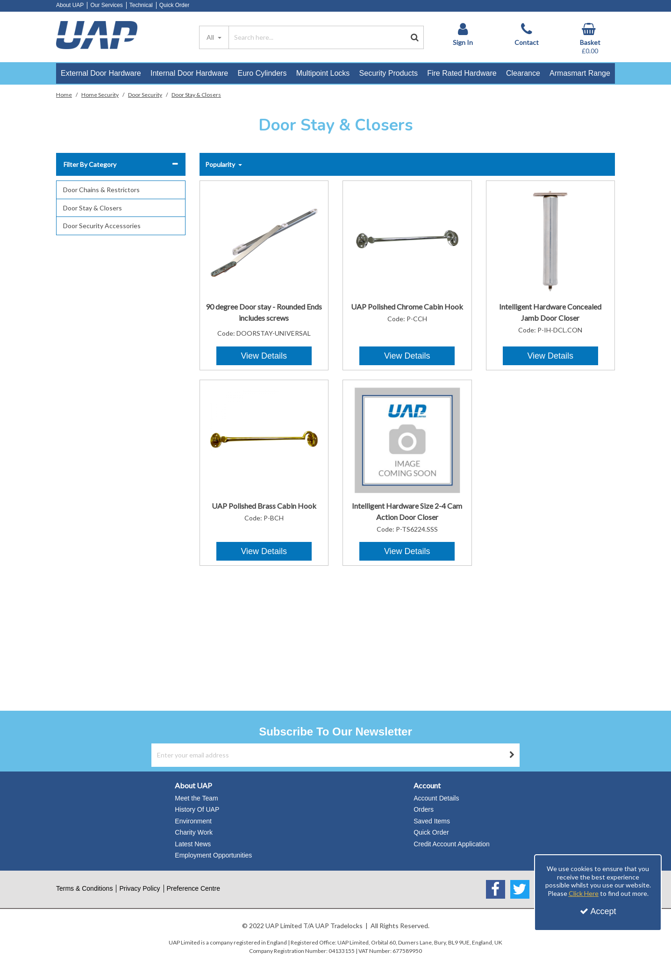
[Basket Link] (590, 39)
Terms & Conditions (84, 888)
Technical (141, 5)
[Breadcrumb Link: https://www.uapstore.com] (64, 94)
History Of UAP (197, 809)
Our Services (106, 5)
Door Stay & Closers (92, 208)
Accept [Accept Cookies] (598, 911)
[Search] (317, 37)
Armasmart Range (580, 73)
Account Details (436, 798)
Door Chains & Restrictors (101, 190)
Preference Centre (193, 888)
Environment (193, 821)
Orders (424, 809)
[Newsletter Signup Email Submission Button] (512, 755)
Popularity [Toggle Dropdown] (220, 164)
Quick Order (174, 5)
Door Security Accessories (102, 226)
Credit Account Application (452, 844)
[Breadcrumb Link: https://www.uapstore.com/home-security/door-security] (145, 94)
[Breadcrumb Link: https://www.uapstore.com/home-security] (100, 94)
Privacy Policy (139, 888)
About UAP (70, 5)
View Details (264, 356)
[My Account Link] (462, 34)
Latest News (193, 844)
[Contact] (526, 34)
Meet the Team (196, 798)
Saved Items (432, 821)
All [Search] (211, 37)
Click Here (584, 893)
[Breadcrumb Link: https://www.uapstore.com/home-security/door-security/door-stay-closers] (196, 94)
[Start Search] (415, 37)
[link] (495, 889)
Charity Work (194, 832)
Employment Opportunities (213, 855)
